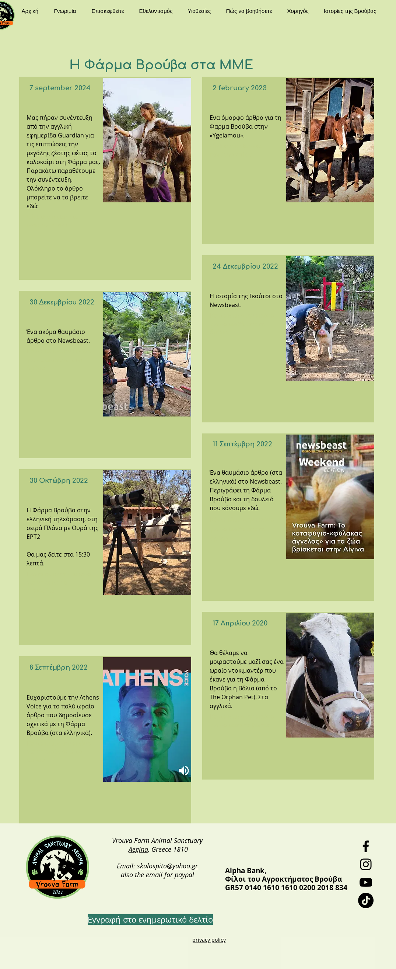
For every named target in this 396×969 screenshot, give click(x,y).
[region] (105, 178)
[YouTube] (366, 882)
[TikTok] (366, 900)
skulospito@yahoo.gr (167, 865)
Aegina (138, 849)
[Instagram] (366, 864)
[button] (67, 11)
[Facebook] (366, 846)
